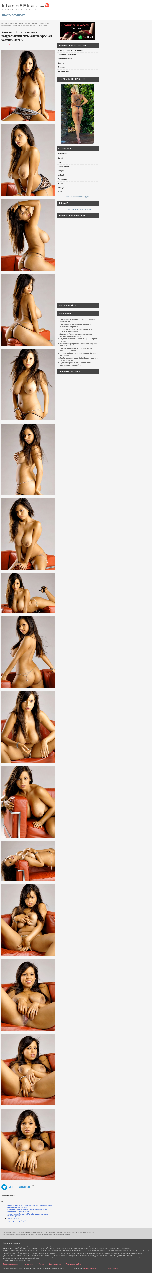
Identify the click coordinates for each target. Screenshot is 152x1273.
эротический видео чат (56, 1268)
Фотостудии (28, 1264)
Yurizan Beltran (13, 1218)
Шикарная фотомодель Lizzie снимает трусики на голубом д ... (76, 325)
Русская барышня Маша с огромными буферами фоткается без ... (76, 364)
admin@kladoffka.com (90, 1268)
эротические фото (10, 23)
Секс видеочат (55, 1264)
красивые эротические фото (25, 5)
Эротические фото (10, 1264)
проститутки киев (14, 15)
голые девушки (42, 1268)
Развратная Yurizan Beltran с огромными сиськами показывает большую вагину (27, 1210)
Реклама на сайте (73, 1264)
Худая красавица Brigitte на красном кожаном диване (28, 1221)
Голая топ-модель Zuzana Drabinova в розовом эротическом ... (76, 330)
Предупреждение (112, 1268)
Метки (41, 1264)
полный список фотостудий (78, 197)
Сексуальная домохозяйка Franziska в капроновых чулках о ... (76, 349)
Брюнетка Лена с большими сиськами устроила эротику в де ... (76, 335)
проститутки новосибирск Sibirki (77, 209)
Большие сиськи (29, 23)
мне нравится (15, 1187)
